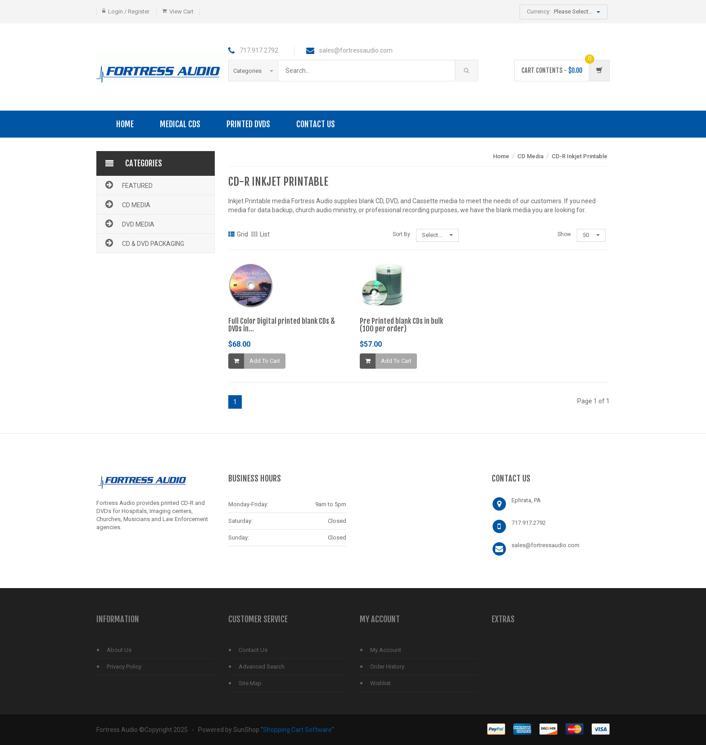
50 (591, 235)
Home (125, 124)
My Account (385, 650)
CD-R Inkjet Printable (579, 156)
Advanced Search (262, 666)
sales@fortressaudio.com (545, 545)
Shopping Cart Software (297, 729)
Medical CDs (180, 124)
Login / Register (128, 11)
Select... (437, 235)
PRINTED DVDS (248, 124)
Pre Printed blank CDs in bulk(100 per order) (401, 325)
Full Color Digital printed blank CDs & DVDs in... (281, 325)
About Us (119, 650)
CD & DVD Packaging (144, 242)
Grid (238, 234)
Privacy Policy (124, 666)
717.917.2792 (528, 522)
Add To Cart (264, 360)
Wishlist (380, 683)
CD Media (127, 204)
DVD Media (129, 223)
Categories (253, 70)
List (260, 234)
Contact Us (315, 124)
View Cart (181, 11)
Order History (387, 666)
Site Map (250, 683)
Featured (128, 184)
